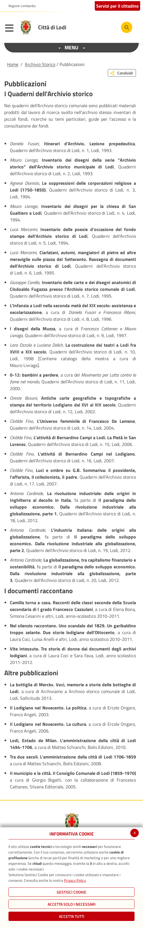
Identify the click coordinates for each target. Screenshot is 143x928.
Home (12, 64)
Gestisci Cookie (71, 892)
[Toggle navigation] (10, 28)
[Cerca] (126, 27)
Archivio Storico (40, 64)
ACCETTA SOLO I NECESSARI (72, 904)
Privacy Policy (75, 880)
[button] (20, 6)
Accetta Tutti (71, 916)
